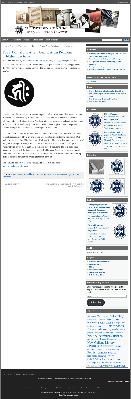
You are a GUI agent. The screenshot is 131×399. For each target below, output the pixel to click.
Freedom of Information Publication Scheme (87, 388)
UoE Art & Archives (96, 275)
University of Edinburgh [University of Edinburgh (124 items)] (112, 365)
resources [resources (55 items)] (111, 356)
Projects (26, 40)
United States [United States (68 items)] (92, 366)
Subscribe (95, 302)
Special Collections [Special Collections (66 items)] (104, 362)
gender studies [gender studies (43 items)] (119, 332)
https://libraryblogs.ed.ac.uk (68, 395)
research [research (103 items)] (102, 355)
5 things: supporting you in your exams (103, 67)
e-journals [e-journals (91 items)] (113, 329)
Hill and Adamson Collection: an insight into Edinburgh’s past (114, 116)
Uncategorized (59, 60)
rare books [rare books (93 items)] (92, 355)
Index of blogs (51, 40)
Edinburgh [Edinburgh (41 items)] (122, 329)
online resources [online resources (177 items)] (97, 349)
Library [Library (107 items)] (102, 339)
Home (3, 2)
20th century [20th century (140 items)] (117, 316)
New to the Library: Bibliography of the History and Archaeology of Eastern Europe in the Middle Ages (107, 93)
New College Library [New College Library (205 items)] (101, 342)
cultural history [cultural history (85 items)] (94, 326)
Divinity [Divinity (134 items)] (92, 329)
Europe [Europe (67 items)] (106, 332)
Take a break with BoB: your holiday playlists (106, 59)
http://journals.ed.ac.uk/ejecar (15, 166)
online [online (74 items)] (118, 346)
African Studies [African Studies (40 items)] (91, 319)
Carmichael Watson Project (99, 262)
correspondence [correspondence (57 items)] (119, 323)
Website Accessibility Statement (25, 374)
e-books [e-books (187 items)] (102, 329)
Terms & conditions (31, 388)
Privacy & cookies (47, 388)
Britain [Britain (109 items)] (109, 322)
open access (62, 174)
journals (47, 174)
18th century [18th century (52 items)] (91, 316)
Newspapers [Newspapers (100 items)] (93, 345)
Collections (16, 40)
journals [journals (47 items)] (90, 339)
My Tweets (91, 81)
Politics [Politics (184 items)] (92, 352)
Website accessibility (63, 388)
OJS (54, 174)
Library (5, 40)
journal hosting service (33, 174)
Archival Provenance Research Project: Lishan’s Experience (98, 228)
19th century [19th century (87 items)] (103, 316)
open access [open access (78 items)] (113, 349)
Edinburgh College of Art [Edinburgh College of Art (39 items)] (94, 332)
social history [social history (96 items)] (116, 359)
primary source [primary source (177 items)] (107, 352)
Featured (13, 46)
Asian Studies (17, 174)
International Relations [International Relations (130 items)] (111, 335)
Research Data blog (96, 270)
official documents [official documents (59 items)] (107, 346)
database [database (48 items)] (105, 326)
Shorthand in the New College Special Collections (107, 69)
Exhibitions (38, 40)
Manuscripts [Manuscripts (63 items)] (112, 339)
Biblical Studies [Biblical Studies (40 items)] (92, 322)
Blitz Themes (124, 381)
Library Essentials (29, 2)
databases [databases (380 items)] (116, 326)
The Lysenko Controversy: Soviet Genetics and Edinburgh (64, 185)
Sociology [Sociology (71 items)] (91, 362)
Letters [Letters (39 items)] (96, 339)
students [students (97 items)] (117, 362)
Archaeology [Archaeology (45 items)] (101, 319)
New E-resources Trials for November (103, 99)
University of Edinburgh (14, 2)
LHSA (91, 267)
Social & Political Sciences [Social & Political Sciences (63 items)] (98, 359)
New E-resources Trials (97, 102)
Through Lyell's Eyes (97, 272)
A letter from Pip (12, 184)
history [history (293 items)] (92, 336)
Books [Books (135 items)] (101, 322)
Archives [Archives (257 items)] (113, 319)
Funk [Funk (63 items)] (112, 332)
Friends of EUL (95, 264)
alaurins (73, 60)
